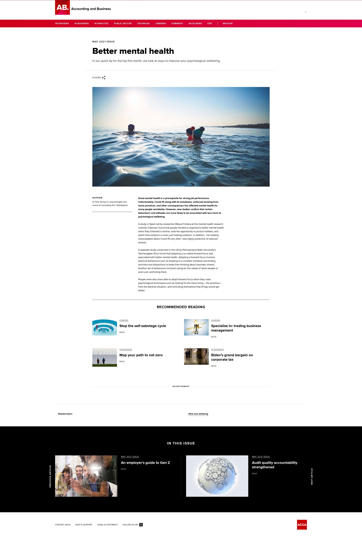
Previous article (50, 476)
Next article (312, 476)
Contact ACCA (62, 525)
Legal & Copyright (107, 525)
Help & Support (83, 525)
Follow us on (133, 525)
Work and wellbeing (198, 414)
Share (98, 77)
